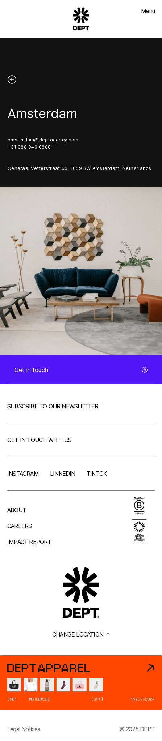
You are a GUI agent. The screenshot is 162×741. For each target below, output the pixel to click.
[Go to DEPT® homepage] (81, 18)
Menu (148, 10)
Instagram (23, 473)
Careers (19, 526)
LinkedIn (62, 473)
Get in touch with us (39, 440)
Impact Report (29, 541)
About (16, 510)
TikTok (97, 473)
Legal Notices (23, 729)
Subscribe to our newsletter (52, 406)
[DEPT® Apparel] (81, 682)
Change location (81, 634)
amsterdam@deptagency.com (43, 139)
